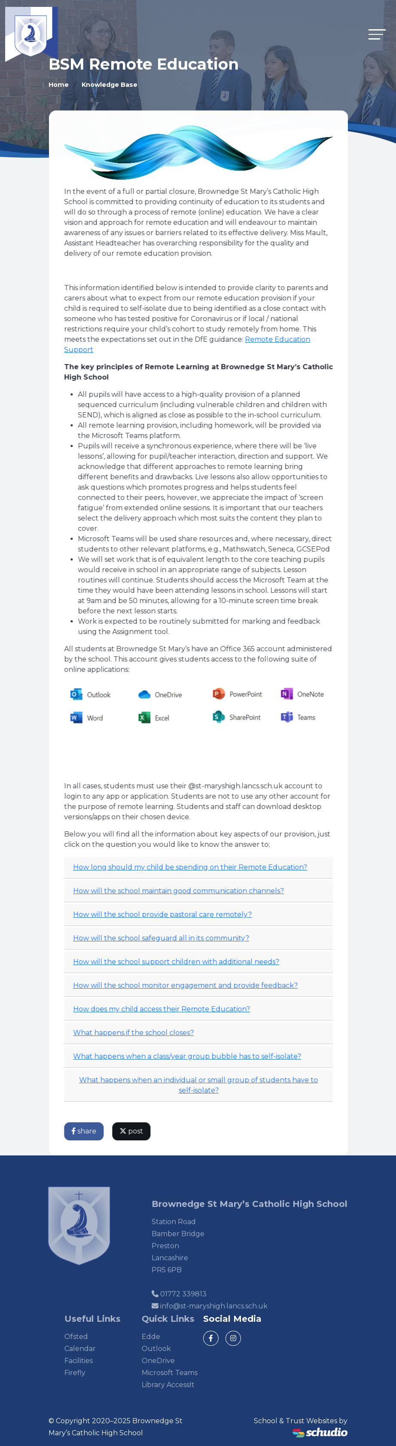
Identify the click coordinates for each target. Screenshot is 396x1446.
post (133, 1131)
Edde (164, 1337)
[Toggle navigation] (377, 34)
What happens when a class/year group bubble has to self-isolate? (189, 1056)
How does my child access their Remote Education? (163, 1009)
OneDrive (171, 1361)
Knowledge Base (109, 85)
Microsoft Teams (182, 1373)
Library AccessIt (181, 1385)
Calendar (93, 1349)
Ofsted (89, 1337)
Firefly (87, 1373)
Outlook (169, 1349)
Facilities (91, 1361)
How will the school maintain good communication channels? (180, 891)
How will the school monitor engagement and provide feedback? (187, 985)
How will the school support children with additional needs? (178, 962)
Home (59, 85)
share (85, 1131)
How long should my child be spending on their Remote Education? (192, 867)
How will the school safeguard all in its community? (163, 938)
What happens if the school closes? (135, 1033)
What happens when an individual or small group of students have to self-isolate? (200, 1085)
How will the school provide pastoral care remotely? (164, 914)
